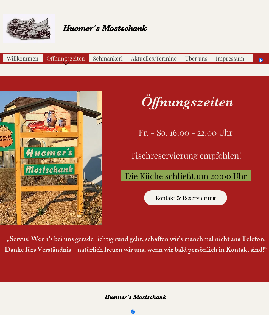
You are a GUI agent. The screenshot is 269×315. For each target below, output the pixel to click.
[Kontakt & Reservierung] (185, 197)
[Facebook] (261, 60)
